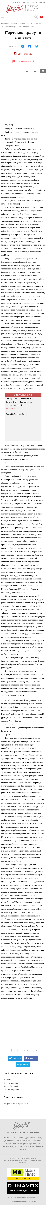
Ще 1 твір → (11, 408)
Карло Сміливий (11, 1086)
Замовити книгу (23, 53)
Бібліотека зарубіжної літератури (13, 23)
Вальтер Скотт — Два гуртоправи (19, 402)
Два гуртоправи (11, 1083)
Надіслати (15, 1058)
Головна (11, 1132)
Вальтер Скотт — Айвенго (16, 405)
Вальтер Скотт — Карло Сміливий (19, 399)
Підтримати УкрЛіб (23, 61)
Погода (42, 2)
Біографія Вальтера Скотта (16, 414)
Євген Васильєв (31, 1158)
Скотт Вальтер (38, 23)
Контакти (16, 2)
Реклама (26, 2)
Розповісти (31, 1058)
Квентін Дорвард (11, 1090)
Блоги (34, 2)
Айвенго (7, 1080)
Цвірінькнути (23, 1064)
